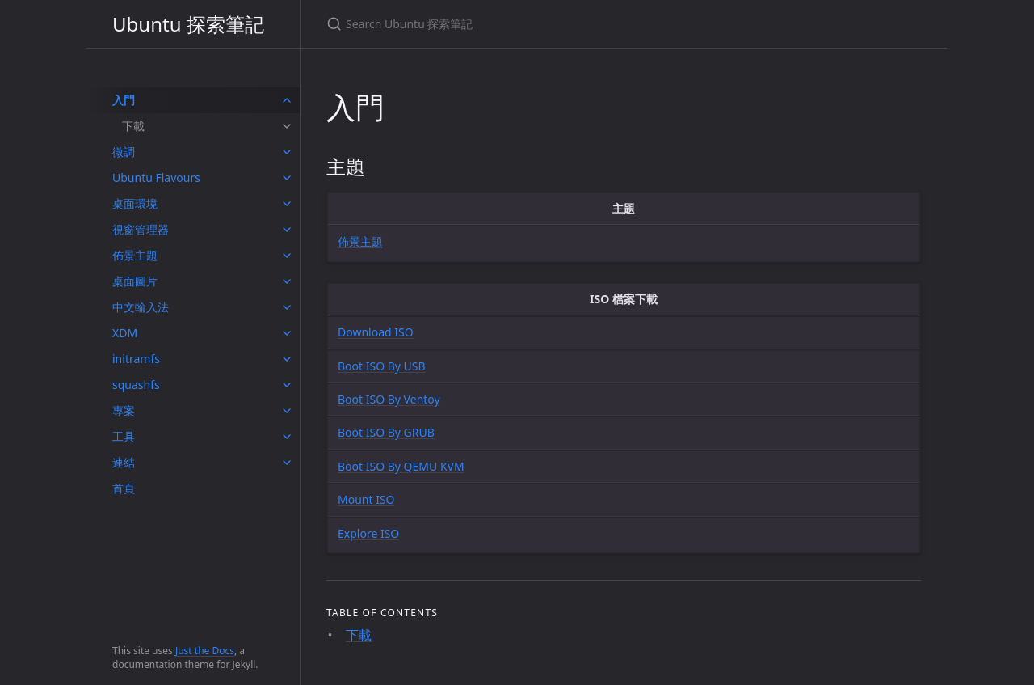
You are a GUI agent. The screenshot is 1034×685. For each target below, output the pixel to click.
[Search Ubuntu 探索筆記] (517, 24)
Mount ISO (366, 499)
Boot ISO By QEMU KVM (401, 466)
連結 (123, 462)
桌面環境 (135, 203)
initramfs (136, 358)
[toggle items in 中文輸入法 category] (287, 307)
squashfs (136, 384)
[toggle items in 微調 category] (287, 152)
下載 (133, 125)
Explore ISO (368, 533)
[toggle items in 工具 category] (287, 437)
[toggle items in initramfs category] (287, 359)
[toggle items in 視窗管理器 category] (287, 230)
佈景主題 (135, 255)
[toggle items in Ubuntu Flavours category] (287, 178)
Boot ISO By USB (382, 366)
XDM (124, 332)
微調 (123, 151)
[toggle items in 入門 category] (287, 100)
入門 (123, 100)
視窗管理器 (140, 229)
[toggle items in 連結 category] (287, 463)
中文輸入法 (140, 307)
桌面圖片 (135, 281)
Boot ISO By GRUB (386, 432)
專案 (123, 410)
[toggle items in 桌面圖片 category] (287, 281)
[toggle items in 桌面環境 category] (287, 204)
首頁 (123, 488)
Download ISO (376, 332)
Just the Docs (204, 651)
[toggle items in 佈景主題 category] (287, 256)
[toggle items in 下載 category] (287, 126)
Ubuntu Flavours (156, 177)
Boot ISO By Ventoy (389, 399)
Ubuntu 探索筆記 (188, 24)
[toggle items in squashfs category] (287, 385)
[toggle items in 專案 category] (287, 411)
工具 (123, 436)
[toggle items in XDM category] (287, 333)
